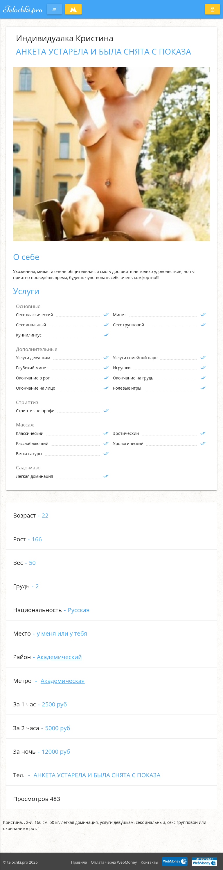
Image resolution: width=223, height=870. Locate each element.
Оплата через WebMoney (114, 862)
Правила (79, 862)
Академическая (63, 681)
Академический (59, 657)
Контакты (149, 862)
